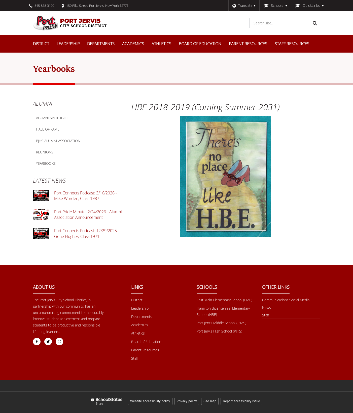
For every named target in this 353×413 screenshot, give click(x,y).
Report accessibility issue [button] (241, 401)
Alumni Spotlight (52, 117)
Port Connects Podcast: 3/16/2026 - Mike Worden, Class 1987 (85, 195)
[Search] (315, 23)
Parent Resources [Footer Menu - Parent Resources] (145, 350)
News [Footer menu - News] (266, 307)
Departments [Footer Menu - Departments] (141, 316)
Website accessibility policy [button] (150, 401)
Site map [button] (209, 401)
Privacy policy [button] (187, 401)
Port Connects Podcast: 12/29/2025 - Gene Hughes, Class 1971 (86, 233)
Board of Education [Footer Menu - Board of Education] (146, 341)
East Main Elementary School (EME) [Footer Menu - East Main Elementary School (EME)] (224, 300)
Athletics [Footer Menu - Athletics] (138, 333)
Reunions (44, 152)
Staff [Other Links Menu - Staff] (265, 315)
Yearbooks (46, 163)
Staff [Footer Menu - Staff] (134, 358)
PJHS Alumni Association (58, 140)
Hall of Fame (47, 129)
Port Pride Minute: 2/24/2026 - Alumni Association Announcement (88, 214)
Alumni (42, 103)
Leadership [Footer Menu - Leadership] (140, 308)
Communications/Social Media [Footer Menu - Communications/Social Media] (285, 300)
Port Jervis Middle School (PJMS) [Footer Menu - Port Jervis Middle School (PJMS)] (221, 322)
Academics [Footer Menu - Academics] (139, 324)
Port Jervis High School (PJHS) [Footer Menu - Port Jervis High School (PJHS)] (219, 331)
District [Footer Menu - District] (137, 300)
